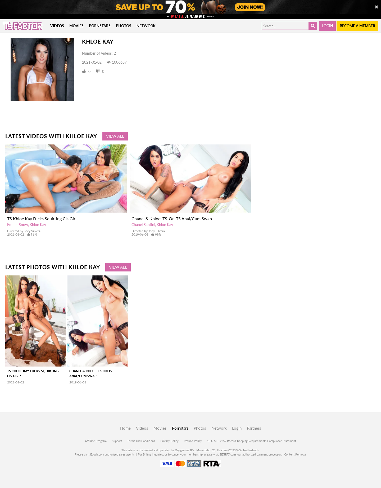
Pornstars (100, 26)
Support (117, 441)
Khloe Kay (38, 224)
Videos (57, 26)
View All (115, 136)
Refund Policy (193, 441)
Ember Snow (17, 224)
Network (146, 26)
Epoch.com (97, 454)
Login (327, 26)
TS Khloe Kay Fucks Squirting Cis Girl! (42, 218)
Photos (123, 26)
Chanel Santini (143, 224)
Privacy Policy (169, 441)
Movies (76, 26)
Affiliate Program (96, 441)
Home (125, 428)
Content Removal (295, 454)
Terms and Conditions (141, 441)
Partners (254, 428)
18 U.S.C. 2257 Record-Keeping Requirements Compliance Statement (251, 441)
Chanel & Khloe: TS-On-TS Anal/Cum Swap (171, 218)
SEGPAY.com (228, 454)
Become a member (357, 26)
